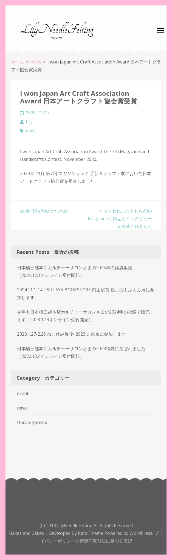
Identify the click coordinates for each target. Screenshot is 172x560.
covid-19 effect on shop (44, 211)
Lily (29, 122)
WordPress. (141, 533)
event (23, 393)
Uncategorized (32, 422)
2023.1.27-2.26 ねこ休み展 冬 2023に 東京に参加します (71, 334)
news (31, 131)
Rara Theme (91, 533)
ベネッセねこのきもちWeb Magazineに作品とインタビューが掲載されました (120, 218)
